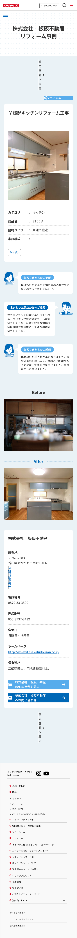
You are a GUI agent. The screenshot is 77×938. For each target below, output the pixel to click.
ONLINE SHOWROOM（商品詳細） (29, 785)
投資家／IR (17, 859)
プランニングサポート (23, 791)
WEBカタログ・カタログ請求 (26, 797)
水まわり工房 (33, 815)
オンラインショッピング (24, 834)
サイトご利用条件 (18, 884)
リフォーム (17, 809)
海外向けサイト (19, 871)
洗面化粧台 (17, 780)
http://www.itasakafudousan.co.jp (33, 635)
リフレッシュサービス (23, 828)
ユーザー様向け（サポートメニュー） (30, 822)
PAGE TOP (38, 917)
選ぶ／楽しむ (18, 757)
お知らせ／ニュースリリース (26, 865)
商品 (14, 763)
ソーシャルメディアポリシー (22, 890)
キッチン (16, 769)
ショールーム (18, 803)
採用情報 (16, 853)
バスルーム (17, 775)
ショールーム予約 (49, 5)
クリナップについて (22, 847)
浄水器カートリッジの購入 (25, 840)
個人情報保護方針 (18, 897)
